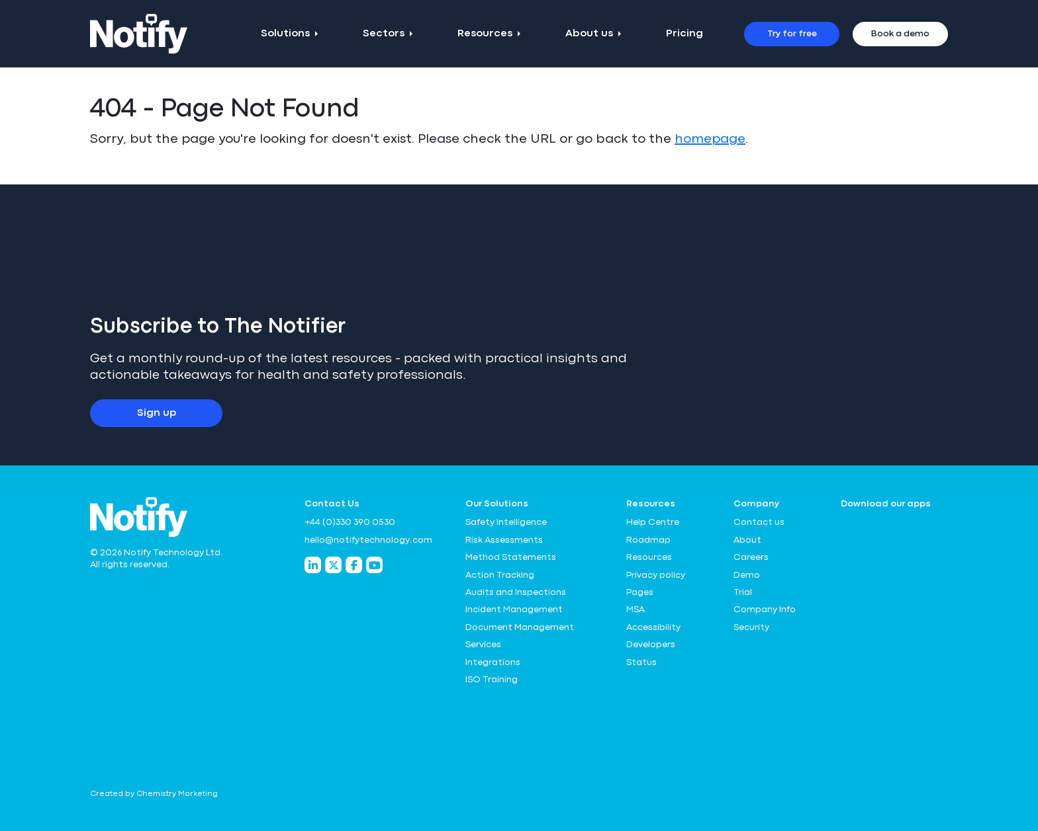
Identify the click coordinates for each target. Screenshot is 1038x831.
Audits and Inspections (515, 592)
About (747, 540)
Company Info (764, 609)
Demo (746, 575)
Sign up (156, 413)
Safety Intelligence (506, 522)
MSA (635, 609)
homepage (710, 139)
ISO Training (491, 680)
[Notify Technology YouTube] (374, 565)
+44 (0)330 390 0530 (350, 522)
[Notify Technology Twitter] (333, 565)
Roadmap (648, 540)
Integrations (492, 662)
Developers (650, 645)
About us (589, 33)
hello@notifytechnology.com (368, 540)
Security (751, 627)
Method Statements (510, 557)
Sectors (383, 33)
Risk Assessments (504, 540)
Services (483, 645)
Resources (484, 33)
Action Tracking (499, 575)
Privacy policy (655, 575)
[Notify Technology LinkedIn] (313, 565)
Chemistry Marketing (177, 794)
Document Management (519, 627)
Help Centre (652, 522)
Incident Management (514, 609)
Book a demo (900, 34)
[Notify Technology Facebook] (354, 565)
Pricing (684, 33)
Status (641, 662)
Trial (742, 592)
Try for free (792, 34)
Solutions (285, 33)
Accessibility (653, 627)
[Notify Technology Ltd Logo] (138, 34)
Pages (639, 592)
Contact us (758, 522)
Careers (751, 557)
